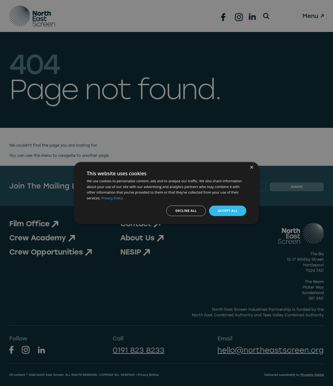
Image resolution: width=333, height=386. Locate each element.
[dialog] (166, 193)
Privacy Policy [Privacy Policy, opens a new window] (112, 198)
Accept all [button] (227, 210)
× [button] (251, 167)
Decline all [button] (186, 210)
